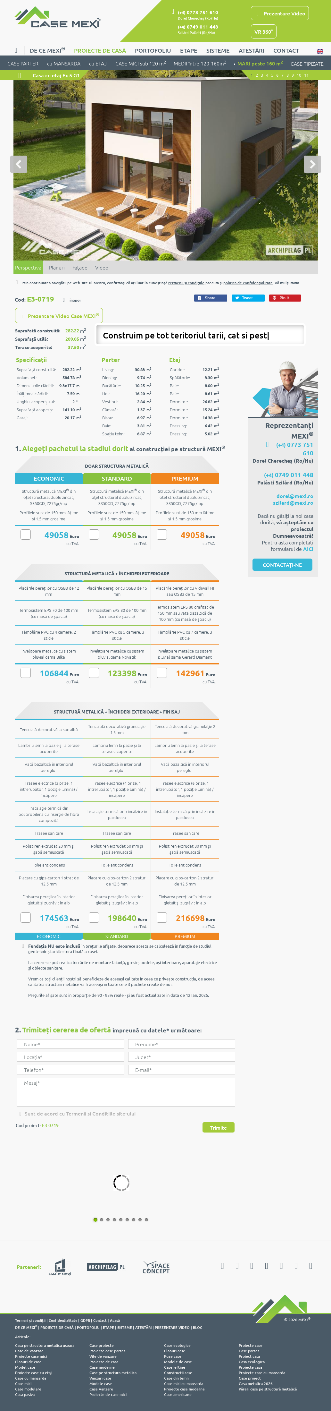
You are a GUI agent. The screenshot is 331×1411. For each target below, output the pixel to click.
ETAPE (188, 50)
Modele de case (178, 1361)
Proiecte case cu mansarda (262, 1372)
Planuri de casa (28, 1361)
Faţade (79, 266)
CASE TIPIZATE (307, 63)
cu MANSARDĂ (64, 63)
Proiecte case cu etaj (33, 1372)
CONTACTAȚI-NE (282, 564)
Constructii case (178, 1372)
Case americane (178, 1394)
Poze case (172, 1355)
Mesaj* (126, 1091)
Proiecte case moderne (184, 1388)
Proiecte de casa (103, 1361)
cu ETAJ (98, 63)
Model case (25, 1366)
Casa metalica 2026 (256, 1383)
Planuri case (174, 1350)
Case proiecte (101, 1344)
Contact (100, 1319)
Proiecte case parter (107, 1350)
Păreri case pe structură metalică (268, 1388)
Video (101, 266)
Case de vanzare (29, 1350)
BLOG (198, 1326)
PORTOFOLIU (153, 50)
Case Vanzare (101, 1388)
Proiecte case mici (31, 1355)
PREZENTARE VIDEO (172, 1326)
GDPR (85, 1319)
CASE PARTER (23, 63)
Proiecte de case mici (108, 1394)
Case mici (23, 1383)
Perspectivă (28, 266)
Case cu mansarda (30, 1377)
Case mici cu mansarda (183, 1383)
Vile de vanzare (103, 1355)
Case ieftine (174, 1366)
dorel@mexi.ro (295, 495)
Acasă (115, 1319)
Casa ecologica (252, 1361)
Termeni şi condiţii (30, 1319)
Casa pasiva (25, 1394)
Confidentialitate (63, 1319)
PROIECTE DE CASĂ (100, 50)
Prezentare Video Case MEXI (59, 315)
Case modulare (28, 1388)
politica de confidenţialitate (248, 282)
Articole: (22, 1336)
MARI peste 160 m (260, 63)
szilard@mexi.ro (293, 502)
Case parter (249, 1350)
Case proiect (250, 1377)
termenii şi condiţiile (186, 282)
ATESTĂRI (251, 50)
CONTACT (286, 50)
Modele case (100, 1383)
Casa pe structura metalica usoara (44, 1344)
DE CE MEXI (47, 49)
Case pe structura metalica (113, 1372)
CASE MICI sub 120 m (140, 63)
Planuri (57, 266)
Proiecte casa (250, 1366)
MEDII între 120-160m (200, 63)
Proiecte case (250, 1344)
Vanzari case (100, 1377)
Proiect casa (249, 1355)
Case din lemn (176, 1377)
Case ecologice (177, 1344)
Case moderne (102, 1366)
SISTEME (218, 50)
